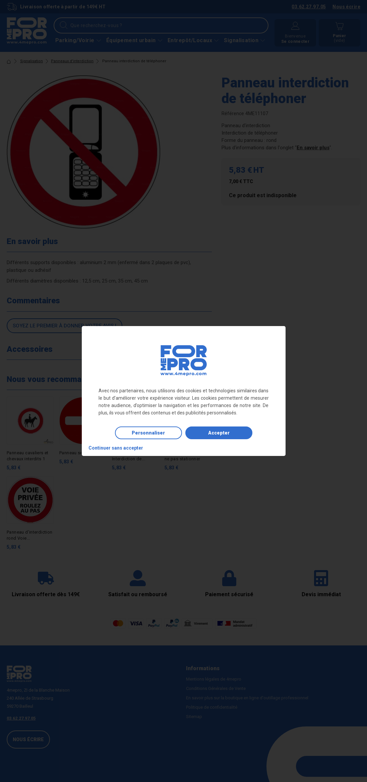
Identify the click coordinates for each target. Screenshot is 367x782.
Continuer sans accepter (115, 448)
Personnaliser (148, 433)
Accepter (219, 433)
